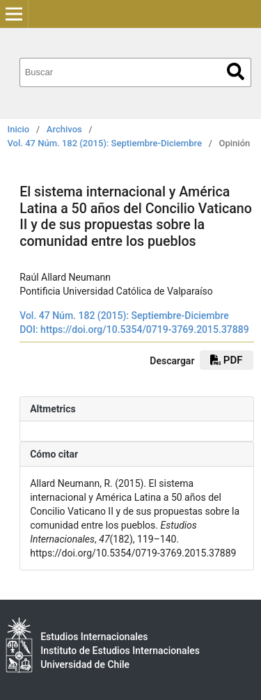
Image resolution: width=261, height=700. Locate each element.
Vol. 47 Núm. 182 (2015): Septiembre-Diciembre (105, 143)
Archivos (64, 129)
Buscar (235, 71)
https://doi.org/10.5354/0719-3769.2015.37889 (144, 329)
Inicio (19, 129)
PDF (226, 360)
